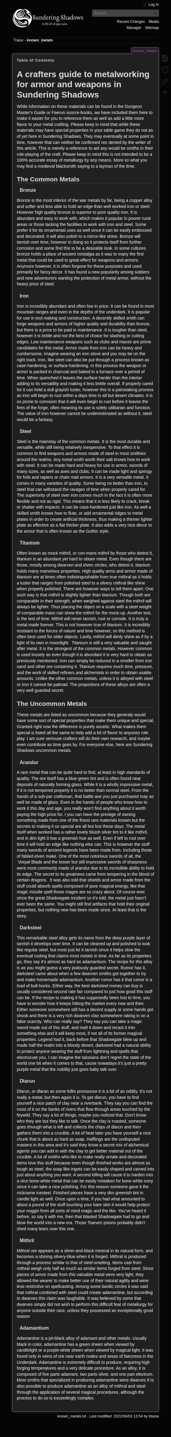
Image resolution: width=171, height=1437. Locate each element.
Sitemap (152, 28)
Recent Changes (131, 22)
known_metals (40, 40)
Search (156, 13)
